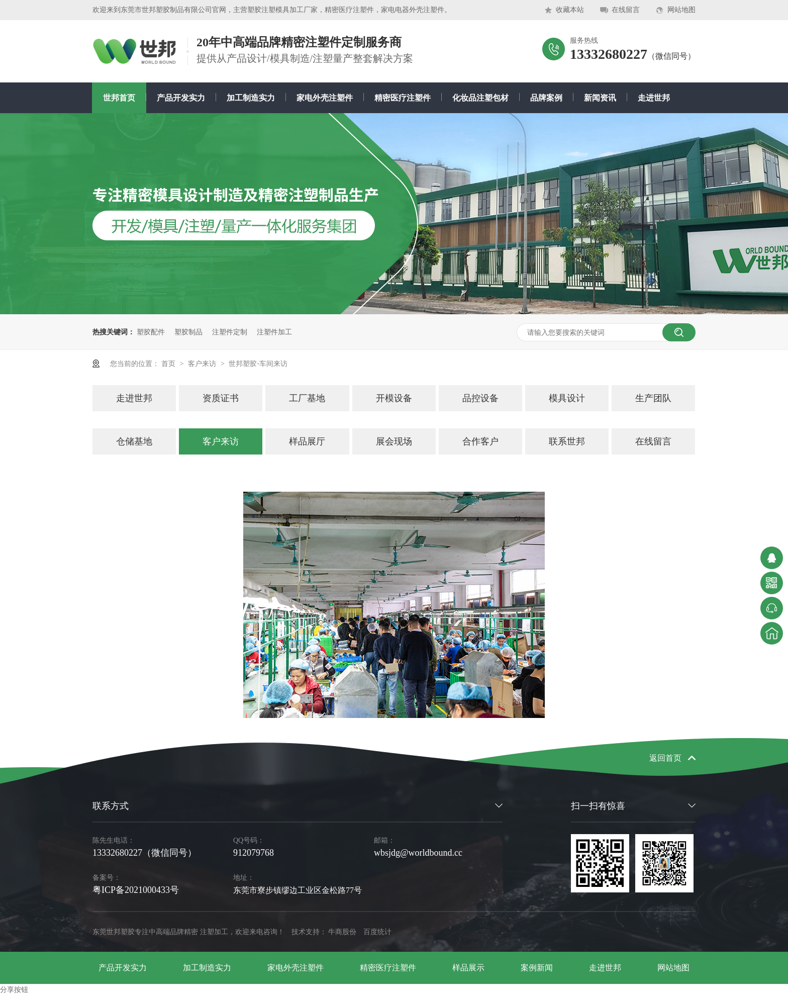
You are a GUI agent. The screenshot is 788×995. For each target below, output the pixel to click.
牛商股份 (342, 932)
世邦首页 (119, 98)
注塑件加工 (274, 332)
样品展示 (468, 967)
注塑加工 (214, 932)
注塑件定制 (229, 332)
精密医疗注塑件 (402, 98)
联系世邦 (567, 441)
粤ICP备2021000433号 (135, 890)
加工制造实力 (251, 98)
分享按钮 (14, 989)
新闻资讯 (600, 98)
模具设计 (567, 398)
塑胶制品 (188, 332)
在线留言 (626, 10)
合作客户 (480, 441)
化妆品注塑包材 (480, 98)
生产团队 (653, 398)
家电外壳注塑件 (325, 98)
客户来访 (203, 363)
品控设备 (480, 398)
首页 (169, 363)
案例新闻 (537, 967)
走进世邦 (654, 98)
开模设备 (394, 398)
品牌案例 (546, 98)
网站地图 (681, 10)
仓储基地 (134, 441)
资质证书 (221, 398)
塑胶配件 (151, 332)
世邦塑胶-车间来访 (258, 363)
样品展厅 (307, 441)
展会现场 (394, 441)
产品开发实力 (181, 98)
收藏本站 (570, 10)
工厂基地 (307, 398)
